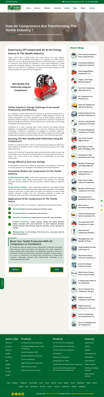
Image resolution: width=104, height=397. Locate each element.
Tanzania (56, 387)
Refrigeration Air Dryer (61, 361)
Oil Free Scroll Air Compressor (63, 343)
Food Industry (90, 361)
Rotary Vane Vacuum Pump (30, 370)
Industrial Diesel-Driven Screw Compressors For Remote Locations (86, 215)
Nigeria (66, 383)
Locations (8, 357)
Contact (92, 8)
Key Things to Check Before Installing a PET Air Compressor (86, 148)
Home (28, 8)
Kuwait (49, 387)
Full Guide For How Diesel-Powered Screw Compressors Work (86, 156)
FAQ (6, 361)
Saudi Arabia (33, 383)
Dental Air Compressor (61, 357)
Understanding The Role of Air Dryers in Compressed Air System (87, 248)
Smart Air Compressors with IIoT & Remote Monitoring (86, 106)
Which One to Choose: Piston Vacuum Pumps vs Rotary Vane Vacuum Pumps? (87, 273)
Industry (8, 350)
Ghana (73, 383)
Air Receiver (57, 354)
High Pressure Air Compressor (31, 363)
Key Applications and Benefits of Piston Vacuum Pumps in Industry (85, 240)
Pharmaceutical (90, 354)
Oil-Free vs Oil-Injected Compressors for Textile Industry (86, 122)
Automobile (89, 357)
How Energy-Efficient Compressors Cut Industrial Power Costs (86, 72)
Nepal (88, 383)
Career (7, 375)
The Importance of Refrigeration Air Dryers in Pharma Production (86, 198)
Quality (67, 8)
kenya (47, 383)
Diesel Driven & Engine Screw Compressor (68, 364)
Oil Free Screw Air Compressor (63, 350)
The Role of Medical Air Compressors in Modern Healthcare (86, 131)
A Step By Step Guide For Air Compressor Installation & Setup (87, 282)
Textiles (87, 346)
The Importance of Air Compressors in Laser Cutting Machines (86, 223)
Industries (57, 8)
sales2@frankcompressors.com (74, 2)
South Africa (34, 387)
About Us (8, 343)
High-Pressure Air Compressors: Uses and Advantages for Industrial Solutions (86, 307)
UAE (26, 387)
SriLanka (42, 387)
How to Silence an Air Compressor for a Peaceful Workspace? (85, 173)
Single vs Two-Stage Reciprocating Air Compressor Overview (86, 81)
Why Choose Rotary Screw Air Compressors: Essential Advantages (86, 257)
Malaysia (15, 383)
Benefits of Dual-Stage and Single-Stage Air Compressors (86, 164)
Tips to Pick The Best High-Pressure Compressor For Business (87, 139)
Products (47, 8)
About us (37, 8)
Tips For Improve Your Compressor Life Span (86, 290)
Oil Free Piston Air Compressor (64, 346)
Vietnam (74, 387)
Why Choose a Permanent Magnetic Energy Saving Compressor (85, 206)
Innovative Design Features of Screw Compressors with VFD (86, 265)
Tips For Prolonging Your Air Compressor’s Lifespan (87, 324)
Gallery (83, 8)
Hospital (88, 350)
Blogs (75, 8)
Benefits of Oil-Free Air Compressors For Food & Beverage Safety (87, 189)
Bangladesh (81, 383)
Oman (41, 383)
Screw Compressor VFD (29, 352)
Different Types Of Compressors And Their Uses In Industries (86, 298)
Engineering (89, 343)
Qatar (60, 383)
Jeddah (94, 383)
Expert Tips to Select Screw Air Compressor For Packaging (86, 181)
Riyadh (21, 387)
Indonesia (82, 387)
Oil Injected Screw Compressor (32, 343)
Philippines (23, 383)
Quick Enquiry (11, 1)
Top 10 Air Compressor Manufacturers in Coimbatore (86, 89)
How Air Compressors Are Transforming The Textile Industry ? (86, 315)
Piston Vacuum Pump (28, 367)
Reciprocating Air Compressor (31, 356)
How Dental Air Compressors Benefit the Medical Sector (87, 231)
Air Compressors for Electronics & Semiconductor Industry (87, 97)
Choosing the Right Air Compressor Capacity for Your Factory (87, 64)
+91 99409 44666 (92, 2)
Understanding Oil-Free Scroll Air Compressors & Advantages (87, 114)
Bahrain (53, 383)
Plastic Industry (90, 364)
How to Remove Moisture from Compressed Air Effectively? (87, 55)
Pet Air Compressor (28, 359)
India (8, 383)
